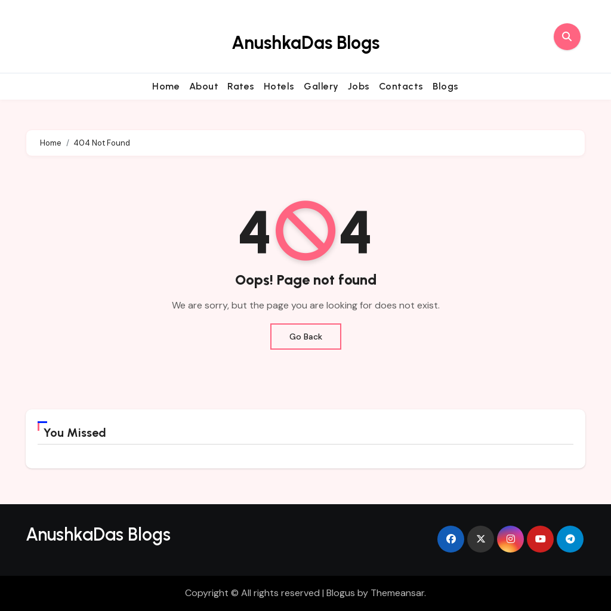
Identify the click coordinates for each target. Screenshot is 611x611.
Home (166, 86)
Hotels (279, 86)
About (204, 86)
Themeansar (397, 593)
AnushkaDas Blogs (305, 43)
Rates (241, 86)
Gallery (321, 86)
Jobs (359, 86)
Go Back (305, 336)
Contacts (401, 86)
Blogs (446, 86)
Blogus (340, 593)
